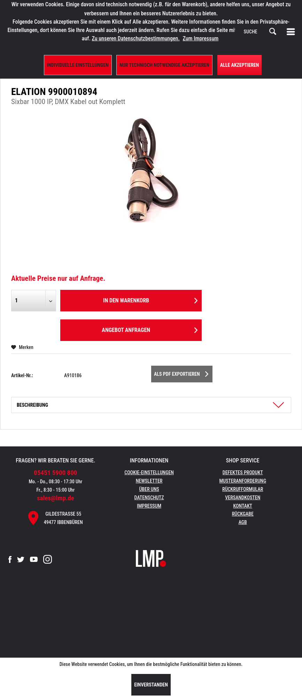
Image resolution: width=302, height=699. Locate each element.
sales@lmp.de (55, 498)
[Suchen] (273, 32)
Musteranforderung (242, 481)
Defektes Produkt (243, 472)
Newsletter (149, 481)
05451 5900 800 (55, 473)
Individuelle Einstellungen (78, 65)
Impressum (149, 506)
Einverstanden (151, 685)
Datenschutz (149, 497)
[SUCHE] (260, 32)
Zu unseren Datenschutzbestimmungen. (136, 38)
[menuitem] (292, 31)
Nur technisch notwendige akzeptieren (164, 65)
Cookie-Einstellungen (149, 472)
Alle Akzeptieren (239, 65)
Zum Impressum (201, 38)
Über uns (149, 489)
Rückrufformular (242, 489)
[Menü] (292, 31)
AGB (243, 522)
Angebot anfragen (149, 329)
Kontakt (243, 506)
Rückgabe (243, 514)
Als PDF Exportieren (181, 372)
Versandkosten (242, 497)
